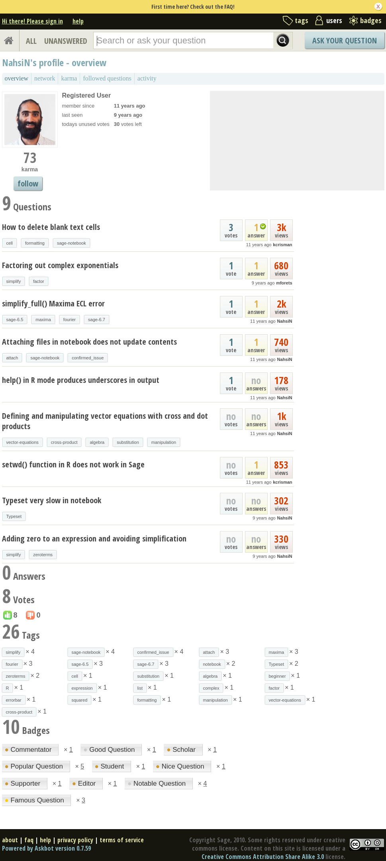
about (10, 840)
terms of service (122, 840)
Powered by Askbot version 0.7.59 (46, 848)
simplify (13, 281)
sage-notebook (71, 243)
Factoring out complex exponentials (60, 265)
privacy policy (75, 840)
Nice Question (181, 766)
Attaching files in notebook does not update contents (89, 341)
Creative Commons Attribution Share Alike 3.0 (263, 856)
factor (38, 281)
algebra (97, 442)
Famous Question (35, 800)
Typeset (14, 516)
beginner (277, 676)
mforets (284, 282)
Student (110, 766)
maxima (43, 319)
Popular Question (35, 766)
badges (371, 20)
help (78, 21)
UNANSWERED (65, 40)
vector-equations (22, 442)
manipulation (163, 442)
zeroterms (43, 554)
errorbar (14, 700)
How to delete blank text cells (51, 227)
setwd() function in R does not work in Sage (73, 464)
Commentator (29, 749)
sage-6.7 (96, 319)
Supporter (23, 783)
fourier (69, 319)
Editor (85, 783)
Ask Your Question (344, 40)
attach (12, 357)
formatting (35, 243)
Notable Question (157, 783)
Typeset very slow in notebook (51, 500)
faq (28, 840)
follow (28, 183)
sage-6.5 (15, 319)
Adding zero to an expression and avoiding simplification (94, 538)
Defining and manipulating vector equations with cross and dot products (105, 420)
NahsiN (284, 321)
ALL (31, 40)
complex (211, 688)
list (140, 688)
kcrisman (282, 244)
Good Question (110, 749)
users (334, 20)
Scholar (182, 749)
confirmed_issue (88, 357)
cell (9, 243)
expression (82, 688)
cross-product (64, 442)
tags (301, 20)
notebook (212, 664)
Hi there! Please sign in (32, 21)
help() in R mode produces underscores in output (80, 380)
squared (80, 700)
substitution (128, 442)
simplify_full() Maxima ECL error (53, 303)
